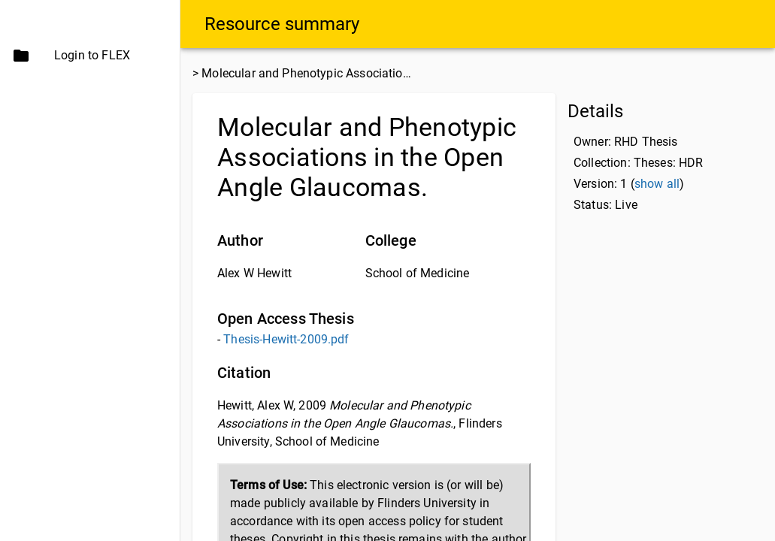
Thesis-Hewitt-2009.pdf (286, 339)
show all (657, 184)
